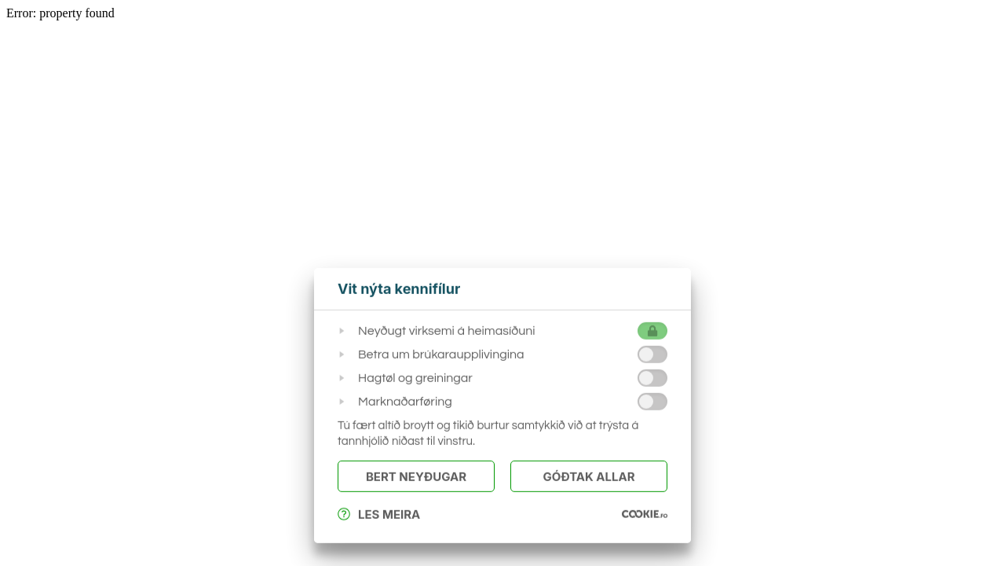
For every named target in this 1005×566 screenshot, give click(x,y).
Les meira (379, 514)
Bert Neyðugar (416, 476)
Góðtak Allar (588, 476)
